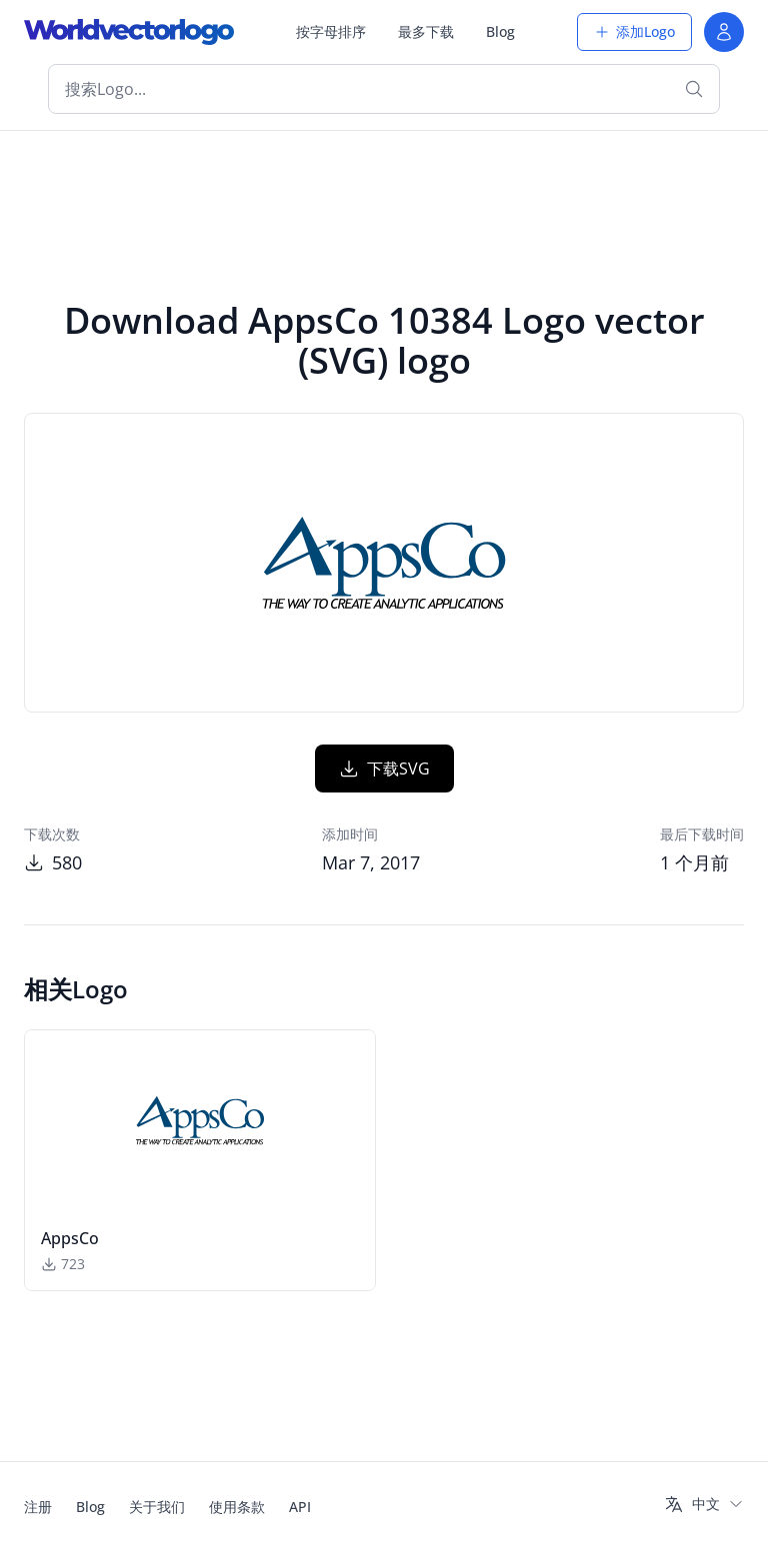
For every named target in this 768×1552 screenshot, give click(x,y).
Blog (500, 31)
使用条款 (237, 1506)
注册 (38, 1506)
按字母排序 (331, 31)
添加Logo (634, 31)
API (300, 1506)
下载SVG (384, 768)
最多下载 (426, 31)
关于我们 (157, 1506)
